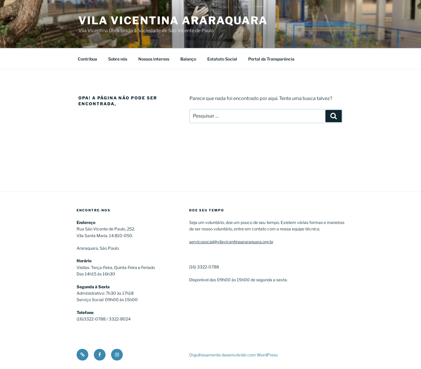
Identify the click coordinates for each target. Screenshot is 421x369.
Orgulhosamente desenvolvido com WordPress (233, 354)
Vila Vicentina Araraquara (173, 20)
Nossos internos (153, 58)
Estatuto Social (222, 58)
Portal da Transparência (271, 58)
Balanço (188, 58)
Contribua (87, 58)
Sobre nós (117, 58)
